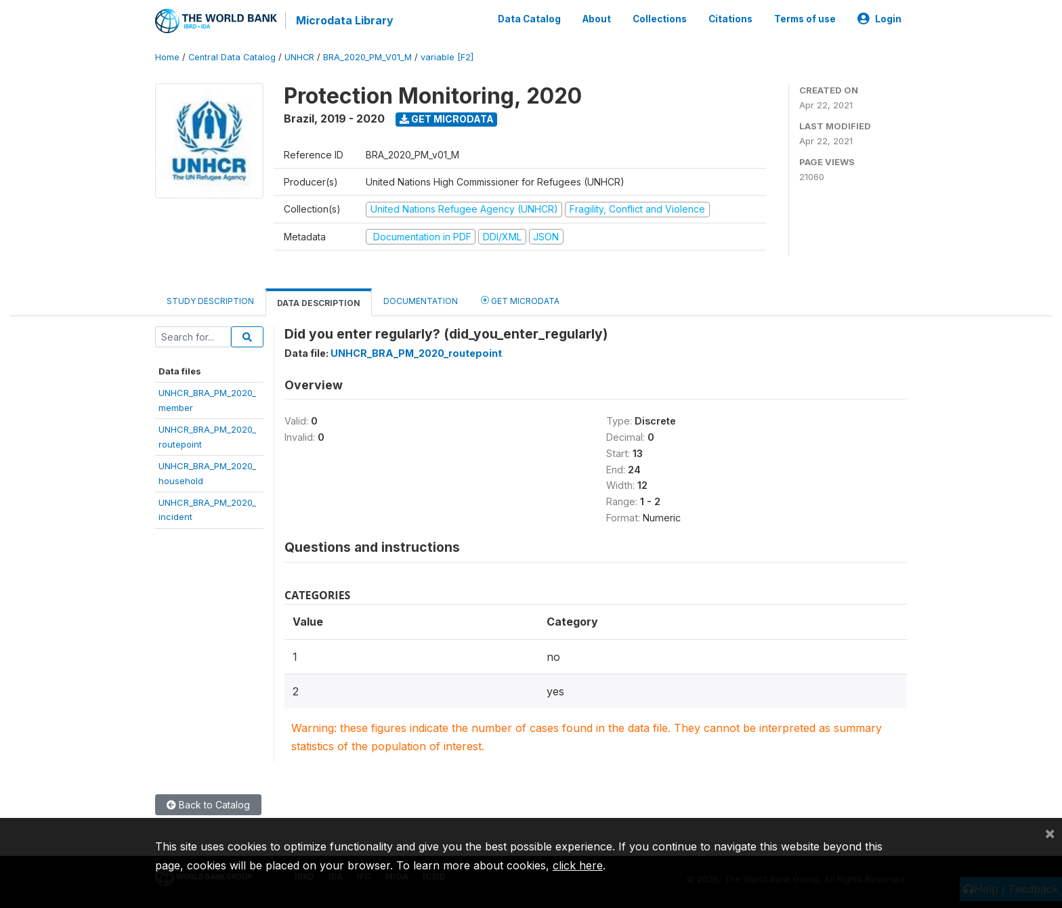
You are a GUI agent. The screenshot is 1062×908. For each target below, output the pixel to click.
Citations (730, 19)
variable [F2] (447, 57)
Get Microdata (447, 119)
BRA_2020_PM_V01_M (367, 57)
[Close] (1049, 833)
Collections (660, 19)
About (596, 19)
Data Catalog (529, 19)
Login (879, 19)
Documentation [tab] (420, 301)
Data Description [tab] (318, 303)
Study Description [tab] (210, 301)
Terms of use (805, 19)
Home (167, 57)
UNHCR (299, 57)
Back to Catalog (208, 804)
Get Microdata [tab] (520, 300)
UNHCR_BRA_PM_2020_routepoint (416, 353)
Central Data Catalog (232, 57)
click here (578, 865)
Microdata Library (345, 20)
